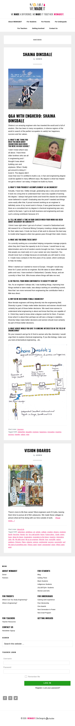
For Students (44, 570)
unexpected (46, 545)
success (11, 434)
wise (27, 434)
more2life (52, 539)
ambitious (29, 532)
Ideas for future (18, 537)
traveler (17, 434)
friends (22, 534)
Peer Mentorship (43, 603)
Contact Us (7, 627)
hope (10, 537)
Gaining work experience (46, 600)
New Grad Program (44, 613)
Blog (39, 574)
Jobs (10, 539)
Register (38, 688)
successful (58, 542)
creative (50, 532)
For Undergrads (45, 596)
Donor (4, 574)
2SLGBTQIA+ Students (46, 587)
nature (58, 539)
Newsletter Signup (8, 631)
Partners (5, 578)
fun (27, 534)
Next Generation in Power (46, 609)
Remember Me (34, 677)
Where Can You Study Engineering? (14, 600)
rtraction (50, 718)
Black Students (43, 581)
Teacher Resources (9, 622)
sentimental (43, 542)
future (42, 534)
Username (7, 659)
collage (43, 532)
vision (53, 545)
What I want (60, 545)
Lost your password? (52, 688)
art (34, 532)
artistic (38, 532)
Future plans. (49, 534)
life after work (20, 539)
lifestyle (41, 539)
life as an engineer (32, 539)
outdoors (11, 542)
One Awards (42, 606)
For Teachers (8, 618)
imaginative (28, 537)
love (46, 539)
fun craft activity (34, 534)
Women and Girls (44, 591)
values (23, 434)
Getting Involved (45, 618)
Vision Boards (37, 450)
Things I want (32, 545)
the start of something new (17, 545)
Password (7, 667)
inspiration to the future (41, 537)
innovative (51, 432)
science (35, 542)
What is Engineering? (9, 603)
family (10, 534)
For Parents (8, 596)
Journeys (20, 429)
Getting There (42, 578)
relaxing (29, 542)
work (10, 547)
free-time (16, 534)
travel (39, 545)
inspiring (58, 432)
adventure (21, 532)
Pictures (18, 542)
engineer (36, 432)
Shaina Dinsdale (37, 54)
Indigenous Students (45, 584)
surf (64, 542)
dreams (56, 532)
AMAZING (21, 432)
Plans (24, 542)
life (13, 539)
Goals (57, 534)
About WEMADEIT (9, 570)
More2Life (20, 529)
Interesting (60, 537)
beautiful (29, 432)
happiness (43, 432)
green (62, 534)
